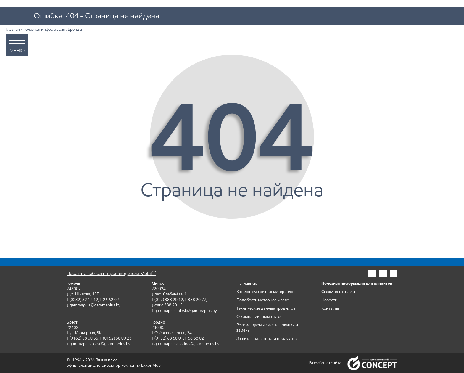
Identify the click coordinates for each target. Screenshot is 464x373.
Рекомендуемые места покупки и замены (267, 327)
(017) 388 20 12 (168, 299)
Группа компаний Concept (372, 363)
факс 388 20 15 (168, 305)
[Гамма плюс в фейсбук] (383, 273)
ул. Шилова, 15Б (84, 294)
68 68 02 (196, 338)
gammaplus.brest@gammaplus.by (100, 343)
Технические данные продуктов (265, 308)
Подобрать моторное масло (262, 300)
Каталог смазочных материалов (265, 291)
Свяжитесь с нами (338, 291)
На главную (246, 283)
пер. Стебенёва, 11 (171, 294)
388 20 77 (197, 299)
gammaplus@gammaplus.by (95, 305)
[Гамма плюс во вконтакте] (393, 273)
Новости (329, 300)
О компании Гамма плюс (259, 316)
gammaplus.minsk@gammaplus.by (185, 310)
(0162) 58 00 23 (117, 338)
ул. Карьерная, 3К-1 (87, 332)
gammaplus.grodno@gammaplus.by (186, 343)
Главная (13, 29)
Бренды (75, 29)
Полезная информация (43, 29)
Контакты (330, 308)
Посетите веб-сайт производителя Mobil (111, 273)
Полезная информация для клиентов (356, 283)
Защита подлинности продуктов (266, 338)
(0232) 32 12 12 (84, 299)
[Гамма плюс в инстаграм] (372, 273)
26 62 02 (111, 299)
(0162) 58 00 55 (84, 338)
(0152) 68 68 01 (168, 338)
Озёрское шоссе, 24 (173, 332)
